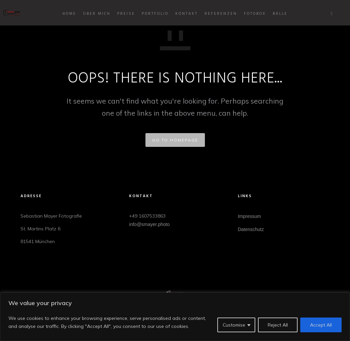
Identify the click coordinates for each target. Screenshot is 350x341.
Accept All (321, 325)
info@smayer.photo (149, 224)
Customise (234, 325)
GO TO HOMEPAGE (175, 140)
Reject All (278, 325)
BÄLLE (280, 14)
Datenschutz (251, 229)
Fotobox (255, 14)
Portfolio (155, 14)
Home (69, 14)
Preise (126, 14)
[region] (175, 316)
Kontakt (186, 14)
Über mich (97, 14)
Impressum (249, 216)
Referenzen (221, 14)
